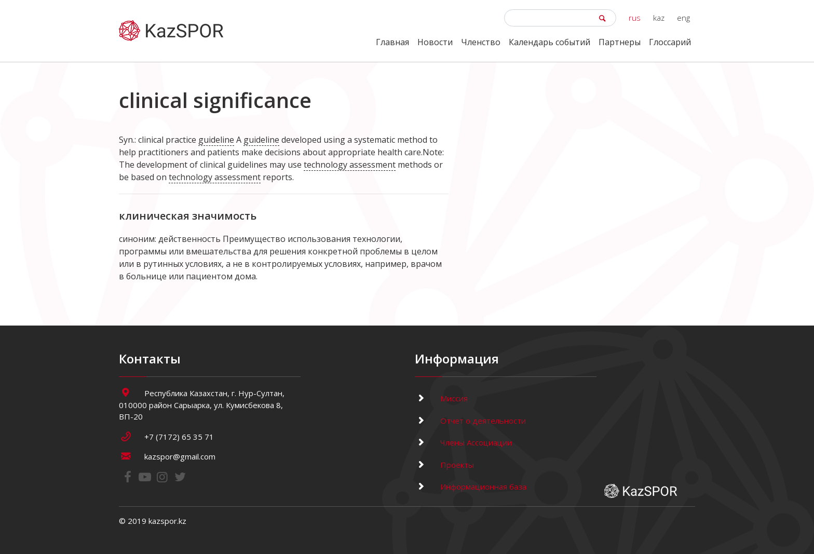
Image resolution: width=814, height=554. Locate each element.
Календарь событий (549, 42)
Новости (435, 42)
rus (635, 17)
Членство (480, 42)
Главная (392, 42)
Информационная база (470, 486)
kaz (658, 17)
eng (683, 17)
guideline (216, 139)
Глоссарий (670, 42)
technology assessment (350, 164)
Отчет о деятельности (470, 420)
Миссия (441, 398)
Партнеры (620, 42)
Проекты (444, 465)
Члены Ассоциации (463, 442)
